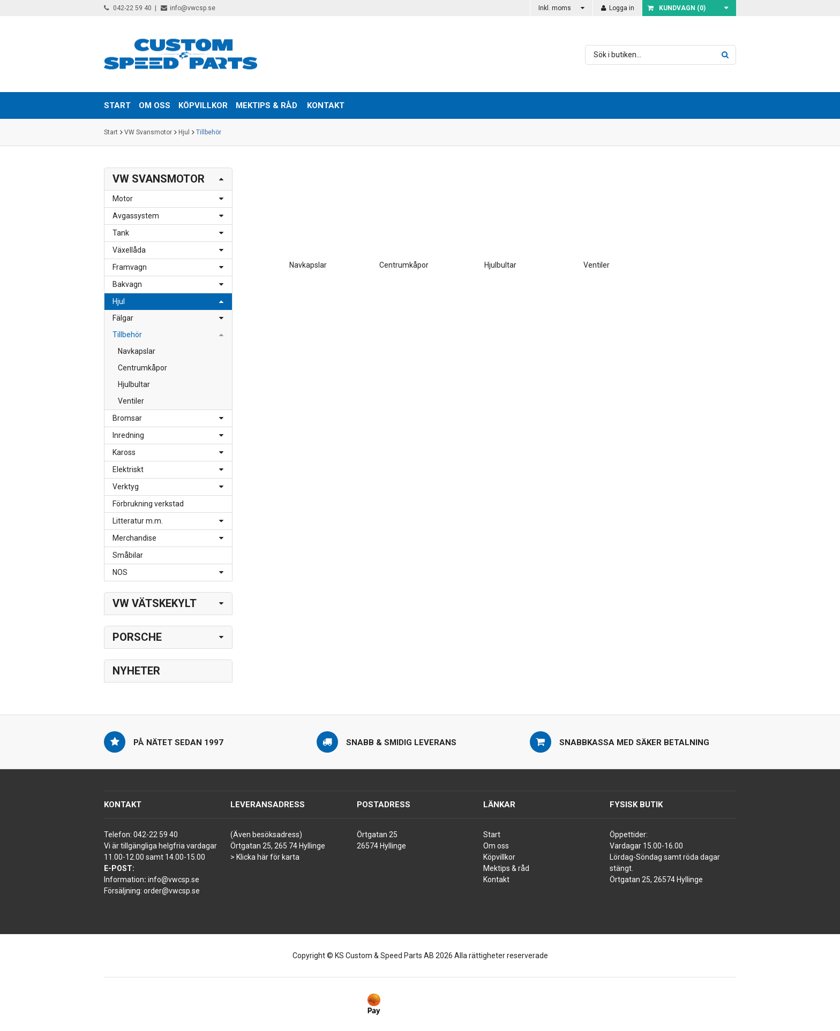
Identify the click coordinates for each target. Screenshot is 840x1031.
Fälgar (122, 318)
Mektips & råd (506, 868)
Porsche (137, 637)
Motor (122, 198)
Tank (120, 233)
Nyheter (136, 670)
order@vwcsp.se (172, 890)
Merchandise (134, 538)
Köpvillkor (499, 857)
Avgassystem (135, 215)
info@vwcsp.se (188, 8)
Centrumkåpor (142, 367)
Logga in (617, 8)
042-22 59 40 (128, 8)
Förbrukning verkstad (148, 503)
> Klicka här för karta (264, 857)
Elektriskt (128, 469)
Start (111, 132)
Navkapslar (136, 351)
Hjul (184, 132)
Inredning (128, 435)
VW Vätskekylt (154, 603)
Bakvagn (127, 284)
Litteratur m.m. (137, 521)
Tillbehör (208, 132)
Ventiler (131, 401)
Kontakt (325, 105)
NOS (120, 572)
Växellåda (129, 250)
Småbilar (127, 555)
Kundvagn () (677, 8)
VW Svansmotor (148, 132)
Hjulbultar (134, 384)
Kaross (124, 452)
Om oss (496, 846)
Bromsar (127, 418)
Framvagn (129, 267)
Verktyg (125, 486)
